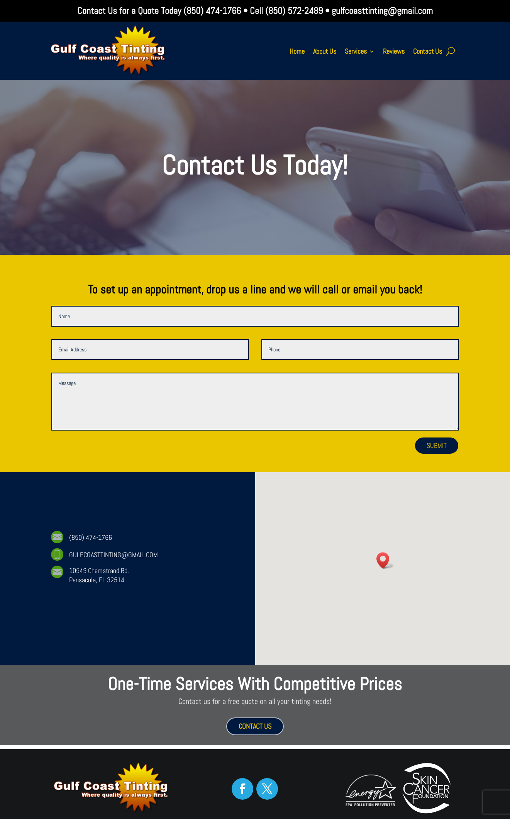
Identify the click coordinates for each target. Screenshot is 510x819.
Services (356, 51)
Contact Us (427, 51)
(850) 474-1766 (211, 11)
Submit (437, 445)
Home (297, 51)
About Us (324, 51)
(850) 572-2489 (294, 11)
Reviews (394, 51)
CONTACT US (255, 726)
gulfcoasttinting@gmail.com (382, 11)
